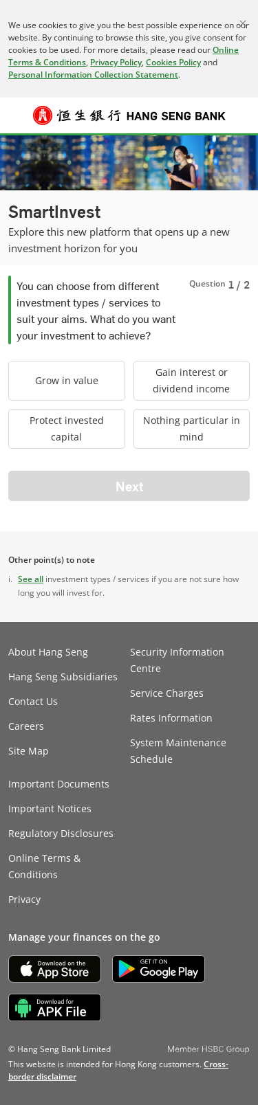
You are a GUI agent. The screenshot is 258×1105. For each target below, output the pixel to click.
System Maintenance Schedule (178, 751)
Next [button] (129, 486)
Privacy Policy (116, 62)
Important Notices (50, 808)
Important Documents (58, 783)
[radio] (66, 381)
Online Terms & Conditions (44, 866)
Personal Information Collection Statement (93, 74)
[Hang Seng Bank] (129, 115)
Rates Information (171, 717)
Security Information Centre (177, 660)
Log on (240, 123)
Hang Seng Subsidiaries (63, 676)
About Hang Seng (48, 651)
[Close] (243, 23)
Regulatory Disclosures (61, 833)
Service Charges (167, 693)
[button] (18, 115)
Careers (26, 726)
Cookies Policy (173, 62)
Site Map (28, 750)
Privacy (24, 899)
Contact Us (33, 701)
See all (30, 579)
